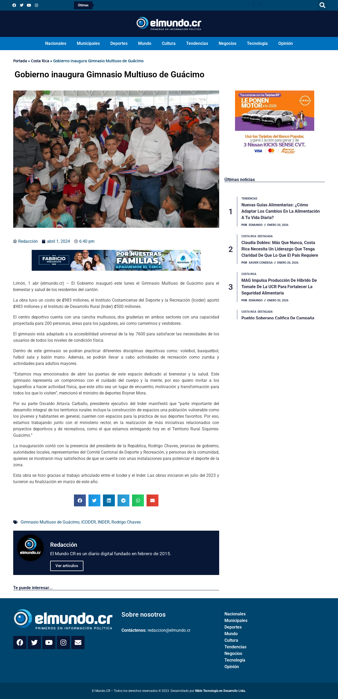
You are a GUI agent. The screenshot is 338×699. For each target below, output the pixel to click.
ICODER (88, 522)
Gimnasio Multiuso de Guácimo (50, 522)
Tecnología (257, 43)
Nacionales (55, 43)
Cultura (169, 43)
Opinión (285, 43)
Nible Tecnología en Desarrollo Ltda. (220, 691)
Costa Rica (40, 60)
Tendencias (197, 43)
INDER (104, 522)
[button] (322, 5)
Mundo (144, 43)
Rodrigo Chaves (126, 522)
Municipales (88, 43)
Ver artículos (66, 565)
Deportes (119, 43)
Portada (20, 60)
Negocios (227, 43)
